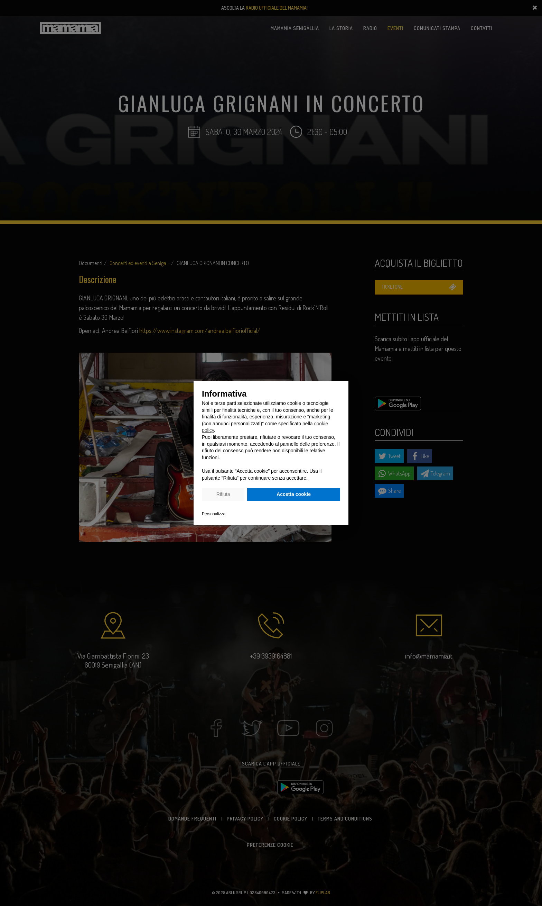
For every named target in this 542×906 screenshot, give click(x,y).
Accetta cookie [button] (294, 494)
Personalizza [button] (213, 513)
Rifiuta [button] (223, 494)
